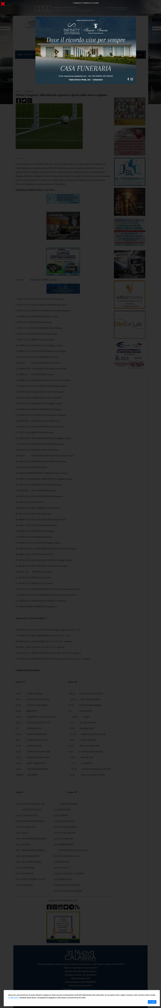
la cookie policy (13, 998)
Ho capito (152, 1002)
